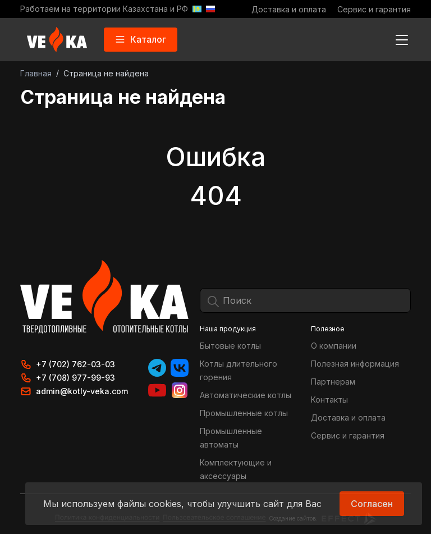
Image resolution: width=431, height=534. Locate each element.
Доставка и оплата (288, 9)
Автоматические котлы (245, 395)
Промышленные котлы (244, 413)
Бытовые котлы (230, 345)
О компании (333, 345)
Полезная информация (355, 363)
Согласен (372, 503)
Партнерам (333, 381)
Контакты (329, 399)
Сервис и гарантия (374, 9)
